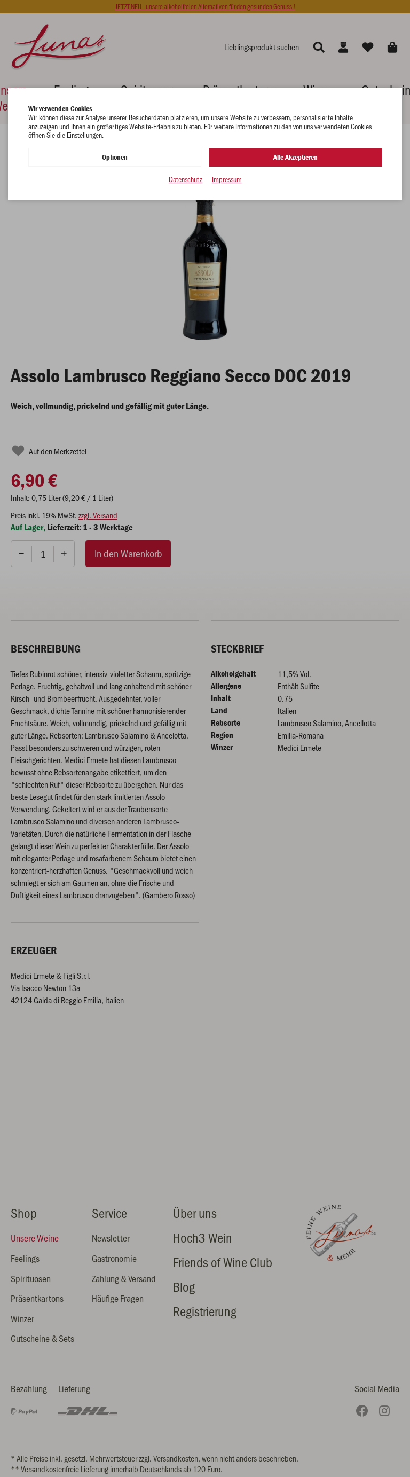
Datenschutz (185, 179)
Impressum (227, 179)
